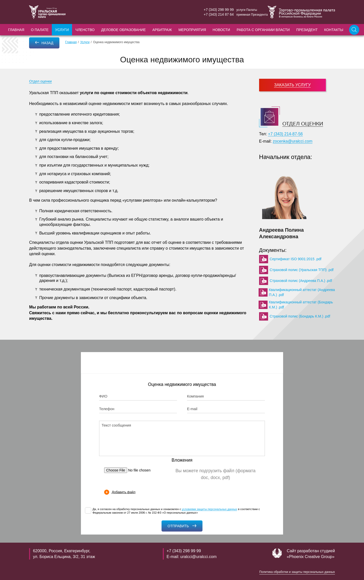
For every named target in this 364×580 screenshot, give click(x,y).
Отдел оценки (40, 81)
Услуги (62, 30)
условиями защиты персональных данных (209, 509)
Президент (306, 30)
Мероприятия (192, 30)
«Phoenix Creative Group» (311, 557)
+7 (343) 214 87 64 (219, 14)
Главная (16, 30)
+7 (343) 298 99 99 (219, 10)
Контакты (333, 30)
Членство (85, 30)
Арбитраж (162, 30)
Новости (221, 30)
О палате (40, 30)
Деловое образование (123, 30)
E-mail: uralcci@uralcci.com (192, 557)
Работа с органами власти (263, 30)
